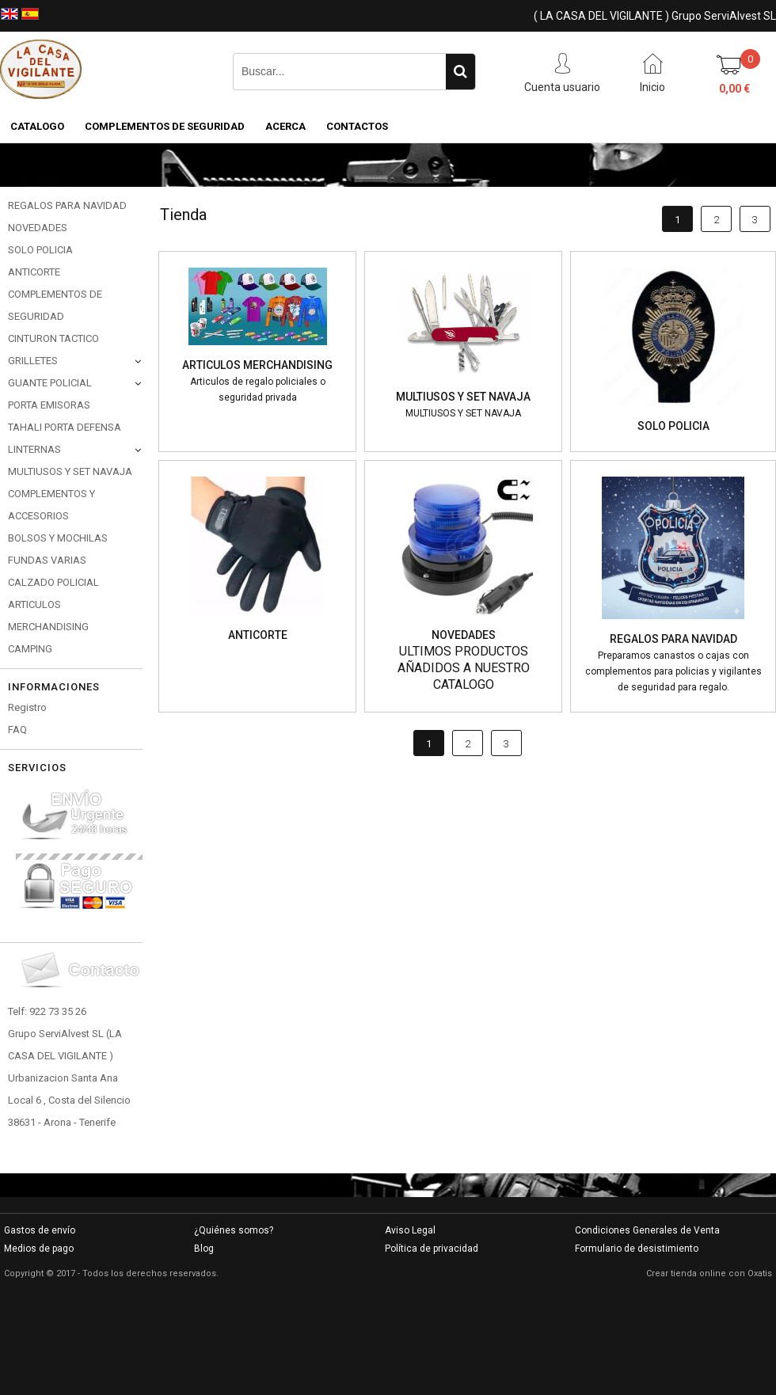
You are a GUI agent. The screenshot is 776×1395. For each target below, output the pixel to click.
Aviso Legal (410, 1230)
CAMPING (30, 649)
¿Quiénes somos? (233, 1230)
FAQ (17, 730)
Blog (204, 1248)
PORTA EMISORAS (49, 405)
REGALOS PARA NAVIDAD (67, 205)
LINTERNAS (34, 449)
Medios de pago (39, 1248)
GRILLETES (33, 361)
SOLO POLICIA (40, 250)
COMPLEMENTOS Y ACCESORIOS (51, 505)
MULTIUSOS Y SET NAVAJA (70, 471)
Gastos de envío (39, 1230)
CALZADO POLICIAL (53, 582)
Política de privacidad (431, 1248)
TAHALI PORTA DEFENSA (64, 427)
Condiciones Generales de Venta (647, 1230)
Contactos (357, 126)
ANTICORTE (34, 272)
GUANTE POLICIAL (50, 383)
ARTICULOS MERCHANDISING (48, 616)
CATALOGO (37, 126)
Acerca (285, 126)
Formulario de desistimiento (636, 1248)
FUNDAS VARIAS (47, 560)
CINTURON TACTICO (53, 338)
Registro (27, 707)
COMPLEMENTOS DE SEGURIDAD (165, 126)
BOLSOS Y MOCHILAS (58, 538)
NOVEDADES (37, 228)
